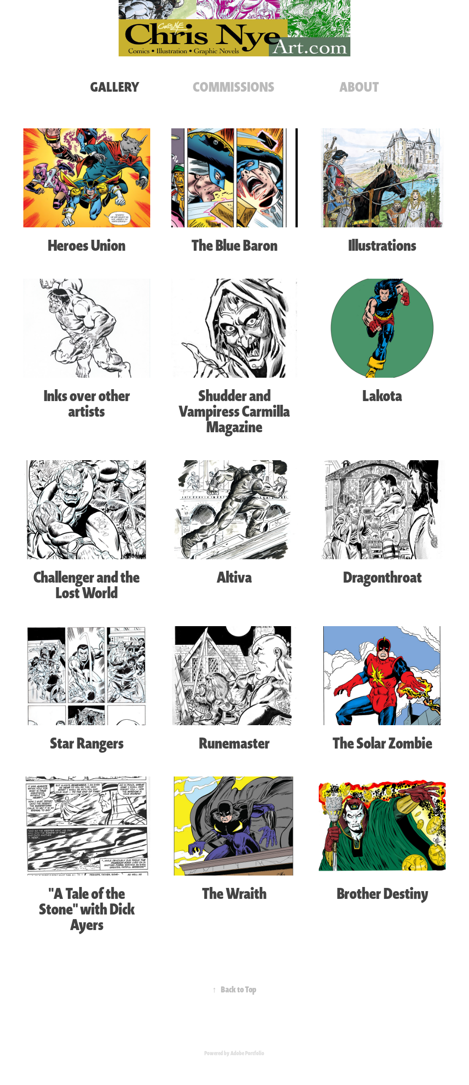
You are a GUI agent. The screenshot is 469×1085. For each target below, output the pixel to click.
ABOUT (359, 86)
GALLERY (114, 86)
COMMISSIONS (233, 86)
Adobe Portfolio (247, 1053)
